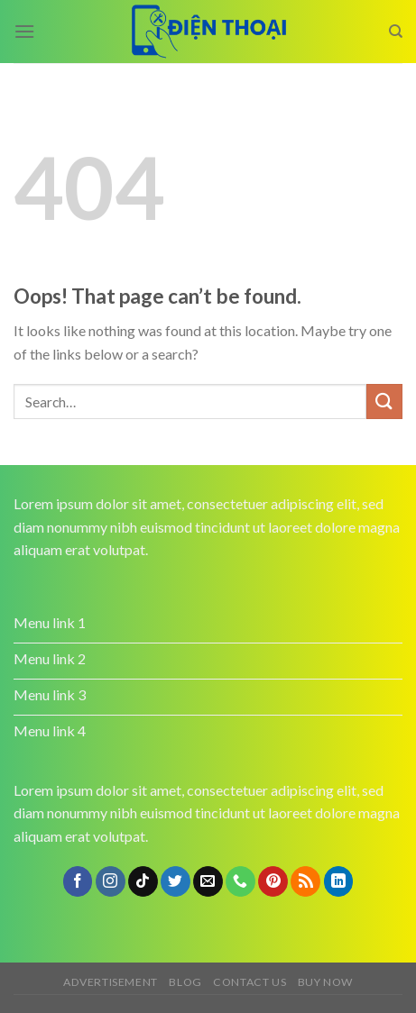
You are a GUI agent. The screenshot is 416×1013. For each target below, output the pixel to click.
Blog (185, 982)
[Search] (395, 31)
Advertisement (110, 982)
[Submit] (384, 401)
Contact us (249, 982)
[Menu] (24, 31)
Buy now (325, 982)
